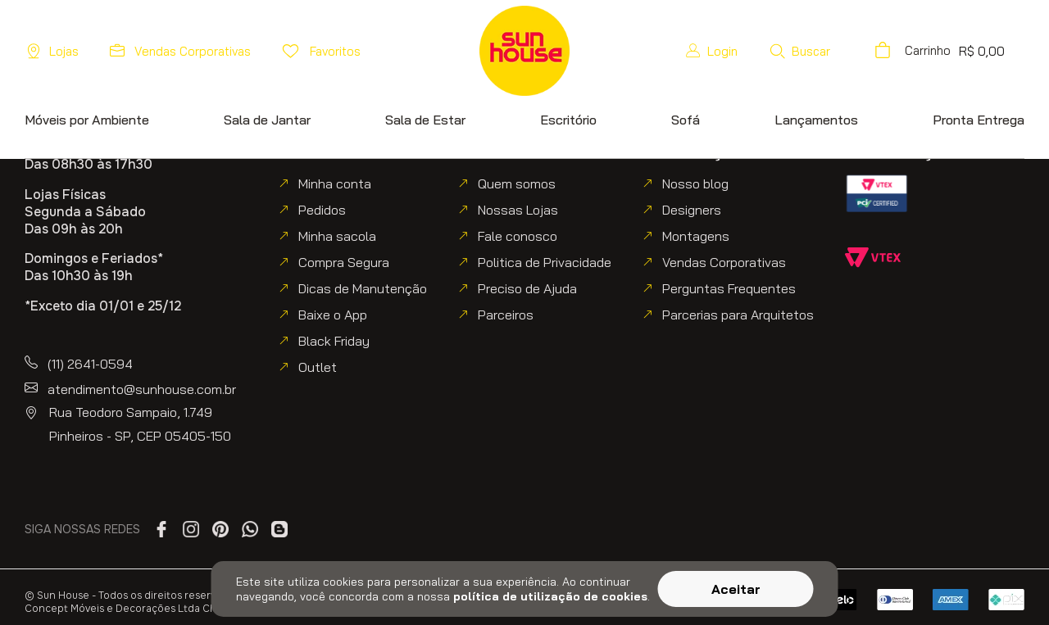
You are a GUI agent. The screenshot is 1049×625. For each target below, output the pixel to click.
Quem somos (517, 183)
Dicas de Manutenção (362, 288)
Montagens (695, 236)
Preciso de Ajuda (527, 288)
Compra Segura (343, 262)
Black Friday (334, 341)
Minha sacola (337, 236)
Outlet (317, 367)
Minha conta (334, 183)
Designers (691, 210)
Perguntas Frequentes (729, 288)
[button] (845, 51)
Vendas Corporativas (724, 262)
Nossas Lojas (518, 210)
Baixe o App (332, 314)
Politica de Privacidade (544, 262)
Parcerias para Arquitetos (738, 314)
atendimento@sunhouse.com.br (142, 389)
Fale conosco (517, 236)
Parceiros (506, 314)
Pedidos (322, 210)
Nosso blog (695, 183)
